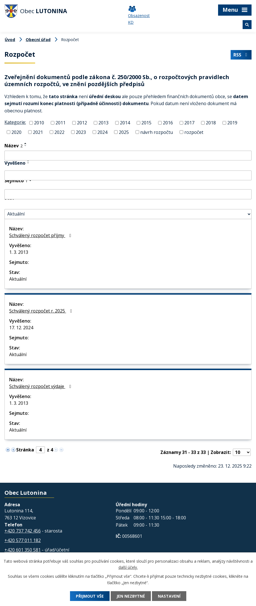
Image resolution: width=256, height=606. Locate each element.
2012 (82, 123)
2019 (232, 123)
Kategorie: (15, 122)
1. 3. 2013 (18, 252)
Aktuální (17, 279)
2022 (59, 132)
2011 (60, 123)
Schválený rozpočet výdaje (41, 386)
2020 (16, 132)
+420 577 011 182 (22, 540)
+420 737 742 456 (22, 531)
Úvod (10, 39)
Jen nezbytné (131, 596)
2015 (146, 123)
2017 (189, 123)
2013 (103, 123)
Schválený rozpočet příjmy (41, 235)
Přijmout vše (90, 596)
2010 (39, 123)
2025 (124, 132)
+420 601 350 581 (22, 550)
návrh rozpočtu (156, 132)
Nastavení (169, 596)
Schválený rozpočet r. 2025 (41, 311)
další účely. (128, 567)
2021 (38, 132)
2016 (168, 123)
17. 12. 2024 (21, 328)
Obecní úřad (38, 39)
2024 (102, 132)
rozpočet (193, 132)
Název (13, 146)
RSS (241, 55)
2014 (125, 123)
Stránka (25, 450)
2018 (211, 123)
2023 (81, 132)
